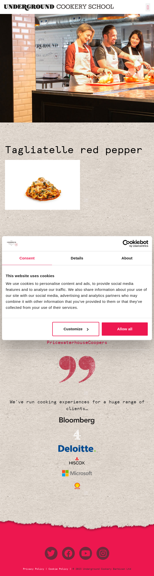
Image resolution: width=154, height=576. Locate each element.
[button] (148, 7)
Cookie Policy (58, 569)
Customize (76, 329)
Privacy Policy (34, 569)
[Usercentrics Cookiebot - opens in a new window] (126, 243)
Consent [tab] (27, 258)
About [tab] (127, 258)
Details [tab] (77, 258)
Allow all (124, 329)
